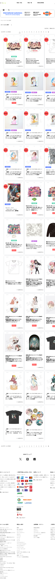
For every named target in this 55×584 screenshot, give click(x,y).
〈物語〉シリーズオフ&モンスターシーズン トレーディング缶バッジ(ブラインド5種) (34, 432)
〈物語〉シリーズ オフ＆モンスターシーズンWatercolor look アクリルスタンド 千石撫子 (34, 172)
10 (41, 31)
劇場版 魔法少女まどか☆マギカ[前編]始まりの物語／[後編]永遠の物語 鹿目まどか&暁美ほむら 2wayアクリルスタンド (34, 283)
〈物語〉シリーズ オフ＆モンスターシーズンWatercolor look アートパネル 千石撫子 (14, 135)
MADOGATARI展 (3, 555)
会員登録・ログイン (38, 524)
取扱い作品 (19, 2)
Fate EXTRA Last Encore (6, 556)
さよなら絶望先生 (4, 548)
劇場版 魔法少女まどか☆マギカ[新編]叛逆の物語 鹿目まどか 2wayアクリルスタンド (14, 319)
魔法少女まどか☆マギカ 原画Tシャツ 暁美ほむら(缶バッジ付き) (14, 282)
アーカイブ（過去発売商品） (23, 556)
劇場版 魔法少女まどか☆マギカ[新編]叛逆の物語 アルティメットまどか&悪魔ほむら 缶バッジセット (14, 359)
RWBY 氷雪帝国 (3, 531)
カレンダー (19, 553)
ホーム (2, 20)
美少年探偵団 (3, 535)
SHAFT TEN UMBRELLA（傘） (24, 552)
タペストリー (20, 531)
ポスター (19, 534)
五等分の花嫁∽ (3, 578)
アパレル (19, 535)
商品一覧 (30, 2)
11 (43, 31)
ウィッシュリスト (37, 534)
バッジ (18, 550)
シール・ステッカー (21, 548)
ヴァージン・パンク (4, 527)
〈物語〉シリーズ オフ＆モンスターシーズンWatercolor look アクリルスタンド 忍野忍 (34, 135)
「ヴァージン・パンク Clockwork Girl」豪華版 (14, 209)
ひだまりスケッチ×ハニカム (6, 547)
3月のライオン (3, 561)
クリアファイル (20, 547)
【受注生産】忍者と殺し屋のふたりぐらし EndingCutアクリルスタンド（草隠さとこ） (34, 208)
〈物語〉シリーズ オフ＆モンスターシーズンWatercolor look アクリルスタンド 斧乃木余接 (14, 172)
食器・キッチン (20, 555)
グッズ (18, 540)
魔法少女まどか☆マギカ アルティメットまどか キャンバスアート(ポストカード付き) (34, 246)
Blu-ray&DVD (20, 529)
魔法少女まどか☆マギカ (5, 550)
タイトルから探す (5, 24)
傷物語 (1, 559)
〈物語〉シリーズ (4, 545)
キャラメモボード (20, 545)
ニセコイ (2, 566)
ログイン (36, 529)
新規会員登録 (41, 2)
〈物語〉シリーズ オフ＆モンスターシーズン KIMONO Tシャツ (14, 431)
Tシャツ (18, 537)
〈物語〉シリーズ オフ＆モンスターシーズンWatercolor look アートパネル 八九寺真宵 (34, 98)
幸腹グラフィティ (4, 573)
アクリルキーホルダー (21, 543)
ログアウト (36, 531)
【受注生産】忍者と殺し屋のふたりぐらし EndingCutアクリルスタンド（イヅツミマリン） (14, 245)
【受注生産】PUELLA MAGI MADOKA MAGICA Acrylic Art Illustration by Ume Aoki (14, 61)
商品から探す (20, 524)
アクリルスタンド (20, 542)
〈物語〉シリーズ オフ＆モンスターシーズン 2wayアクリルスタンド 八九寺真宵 (34, 396)
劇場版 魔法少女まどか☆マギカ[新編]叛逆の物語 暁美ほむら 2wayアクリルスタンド (34, 319)
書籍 (18, 527)
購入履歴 (36, 535)
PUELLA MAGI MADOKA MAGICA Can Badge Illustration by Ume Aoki (34, 61)
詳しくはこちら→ (4, 492)
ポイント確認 (36, 537)
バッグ (18, 539)
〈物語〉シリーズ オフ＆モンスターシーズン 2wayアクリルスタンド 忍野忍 (14, 396)
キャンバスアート (20, 532)
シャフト (2, 574)
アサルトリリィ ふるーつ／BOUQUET (6, 543)
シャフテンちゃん (4, 576)
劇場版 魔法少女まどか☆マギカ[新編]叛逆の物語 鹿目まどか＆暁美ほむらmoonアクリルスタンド (34, 357)
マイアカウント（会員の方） (40, 532)
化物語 (1, 558)
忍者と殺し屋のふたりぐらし (6, 529)
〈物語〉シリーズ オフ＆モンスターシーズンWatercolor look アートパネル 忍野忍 (14, 97)
